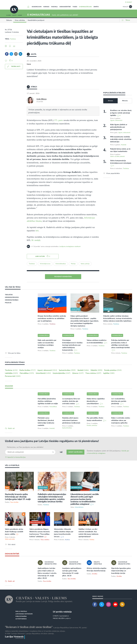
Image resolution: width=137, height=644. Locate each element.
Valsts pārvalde (10, 539)
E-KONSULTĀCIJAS (85, 6)
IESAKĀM (9, 386)
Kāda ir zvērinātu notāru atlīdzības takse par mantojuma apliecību (120, 420)
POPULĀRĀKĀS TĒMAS (15, 362)
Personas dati (12, 376)
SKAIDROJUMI (37, 6)
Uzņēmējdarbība (61, 373)
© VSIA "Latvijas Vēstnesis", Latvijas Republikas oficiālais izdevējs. (29, 633)
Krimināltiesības (61, 263)
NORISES (46, 6)
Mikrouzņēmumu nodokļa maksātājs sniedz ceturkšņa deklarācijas (120, 139)
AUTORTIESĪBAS (21, 619)
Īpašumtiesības (67, 370)
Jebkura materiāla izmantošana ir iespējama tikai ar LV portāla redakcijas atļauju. (35, 631)
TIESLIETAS (9, 294)
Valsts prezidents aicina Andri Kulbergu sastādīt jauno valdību (14, 531)
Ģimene (78, 373)
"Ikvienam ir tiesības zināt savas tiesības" (28, 627)
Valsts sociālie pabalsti (117, 156)
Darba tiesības (27, 370)
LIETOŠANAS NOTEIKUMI (24, 614)
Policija (73, 263)
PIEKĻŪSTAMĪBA (21, 616)
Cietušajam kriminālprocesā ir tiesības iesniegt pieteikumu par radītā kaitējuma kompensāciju (72, 345)
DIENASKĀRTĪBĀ (65, 6)
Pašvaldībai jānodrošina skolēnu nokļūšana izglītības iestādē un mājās (48, 401)
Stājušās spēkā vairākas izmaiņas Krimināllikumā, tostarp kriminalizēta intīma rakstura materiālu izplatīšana (117, 318)
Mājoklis (96, 370)
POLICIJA (8, 302)
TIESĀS (75, 6)
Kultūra (67, 539)
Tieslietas (13, 39)
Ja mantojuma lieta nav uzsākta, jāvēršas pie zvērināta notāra (71, 401)
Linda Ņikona (41, 99)
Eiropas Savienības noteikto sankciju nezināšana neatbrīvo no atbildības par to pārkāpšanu (52, 318)
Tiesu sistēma (93, 373)
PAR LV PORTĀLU (21, 611)
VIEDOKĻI (54, 6)
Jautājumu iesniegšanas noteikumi (70, 246)
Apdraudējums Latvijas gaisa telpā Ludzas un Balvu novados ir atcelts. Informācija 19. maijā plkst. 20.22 (47, 573)
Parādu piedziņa (113, 370)
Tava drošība (14, 502)
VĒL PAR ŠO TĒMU (13, 287)
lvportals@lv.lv (64, 616)
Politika (92, 539)
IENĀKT (129, 2)
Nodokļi (123, 144)
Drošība (94, 574)
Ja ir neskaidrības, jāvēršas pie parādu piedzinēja (118, 401)
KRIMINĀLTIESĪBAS (11, 300)
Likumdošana (79, 507)
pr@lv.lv (68, 618)
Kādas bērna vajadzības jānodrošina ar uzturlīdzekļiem (96, 401)
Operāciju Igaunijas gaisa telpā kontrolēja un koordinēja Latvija (121, 570)
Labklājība (11, 373)
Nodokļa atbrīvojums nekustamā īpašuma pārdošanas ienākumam (71, 420)
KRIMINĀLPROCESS (12, 297)
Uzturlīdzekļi (43, 373)
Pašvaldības (27, 373)
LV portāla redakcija (62, 612)
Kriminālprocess (45, 263)
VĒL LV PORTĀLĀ (12, 465)
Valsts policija (85, 263)
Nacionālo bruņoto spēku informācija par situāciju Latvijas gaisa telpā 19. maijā (18, 496)
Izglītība (108, 373)
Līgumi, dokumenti (116, 120)
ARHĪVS (96, 6)
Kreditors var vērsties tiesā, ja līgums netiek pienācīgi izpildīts (121, 113)
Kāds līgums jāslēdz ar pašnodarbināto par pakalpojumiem (118, 127)
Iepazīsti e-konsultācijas (16, 457)
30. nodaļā (35, 240)
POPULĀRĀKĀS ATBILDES (114, 93)
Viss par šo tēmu (14, 353)
